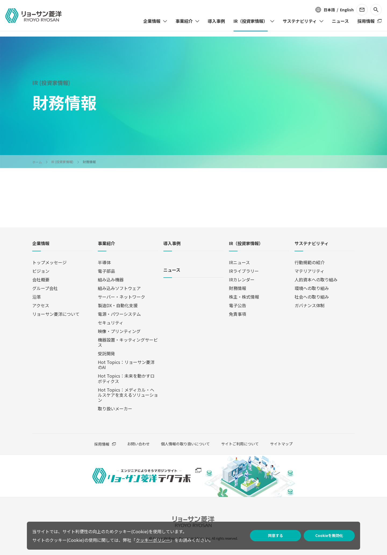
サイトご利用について (240, 443)
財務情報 (237, 288)
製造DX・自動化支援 (118, 305)
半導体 (104, 262)
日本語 (329, 9)
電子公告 (237, 305)
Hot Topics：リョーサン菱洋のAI (126, 364)
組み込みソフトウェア (119, 288)
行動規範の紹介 (310, 262)
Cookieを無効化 (329, 535)
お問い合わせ (138, 444)
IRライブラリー (244, 271)
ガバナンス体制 (310, 305)
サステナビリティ (312, 243)
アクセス (40, 305)
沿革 (36, 296)
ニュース (171, 270)
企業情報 (40, 243)
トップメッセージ (49, 262)
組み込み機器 (111, 279)
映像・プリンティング (119, 331)
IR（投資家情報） (246, 243)
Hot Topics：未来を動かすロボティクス (126, 378)
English (347, 9)
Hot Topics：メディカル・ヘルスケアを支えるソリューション (128, 394)
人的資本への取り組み (316, 279)
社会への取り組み (312, 296)
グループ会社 (45, 288)
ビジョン (40, 271)
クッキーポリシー (153, 540)
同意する (275, 535)
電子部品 (106, 271)
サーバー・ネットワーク (121, 296)
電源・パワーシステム (119, 314)
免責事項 (237, 314)
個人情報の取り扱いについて (185, 443)
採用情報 (101, 444)
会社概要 (40, 279)
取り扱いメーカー (115, 408)
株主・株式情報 (244, 296)
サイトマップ (281, 443)
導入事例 (172, 243)
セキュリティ (110, 322)
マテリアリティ (309, 271)
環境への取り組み (312, 288)
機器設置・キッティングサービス (128, 342)
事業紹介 (106, 243)
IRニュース (239, 262)
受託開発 (106, 353)
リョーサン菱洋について (56, 314)
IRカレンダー (242, 279)
